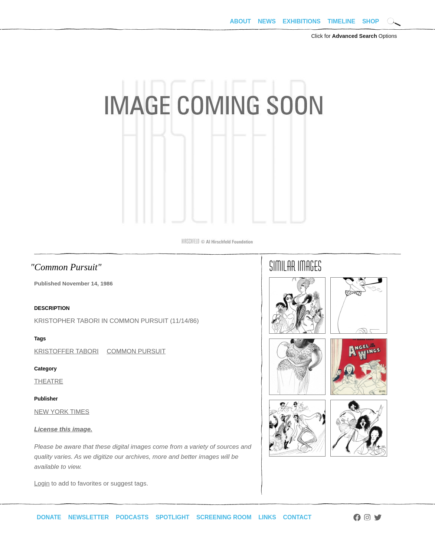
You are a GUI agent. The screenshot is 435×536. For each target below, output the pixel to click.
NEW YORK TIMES (61, 411)
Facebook (358, 517)
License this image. (63, 429)
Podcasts (132, 517)
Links (268, 517)
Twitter (379, 517)
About (240, 21)
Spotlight (173, 517)
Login (42, 483)
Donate (49, 517)
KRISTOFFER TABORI (66, 351)
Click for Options (354, 36)
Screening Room (224, 517)
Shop (370, 21)
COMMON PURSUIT (136, 351)
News (267, 21)
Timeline (342, 21)
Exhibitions (302, 21)
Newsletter (88, 517)
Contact (298, 517)
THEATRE (48, 381)
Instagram (369, 517)
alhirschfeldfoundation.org (56, 24)
